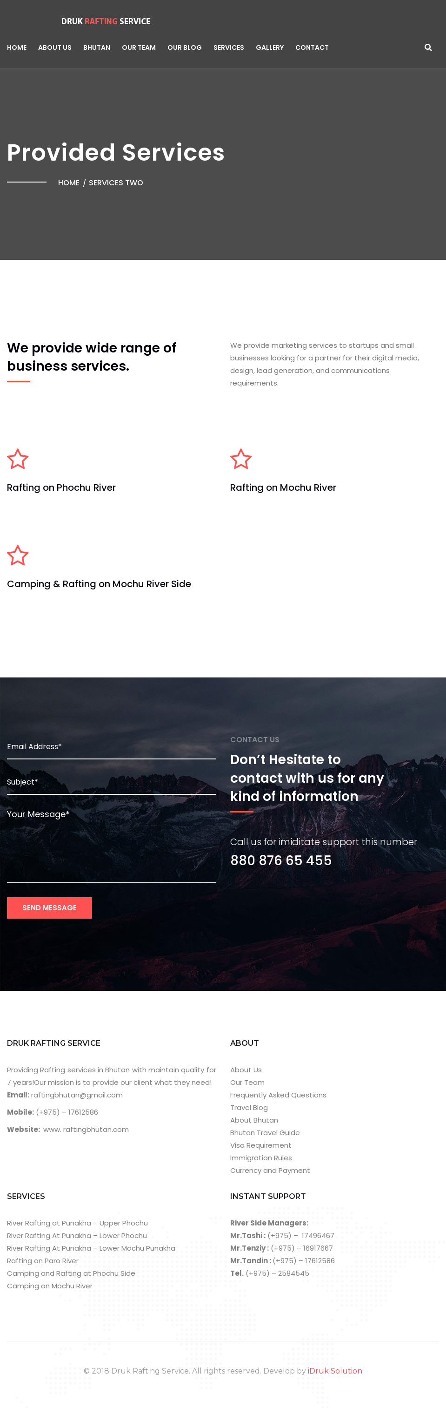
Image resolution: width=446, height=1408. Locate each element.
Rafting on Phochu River (61, 487)
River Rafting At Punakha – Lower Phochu (77, 1235)
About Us (55, 47)
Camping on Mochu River (50, 1286)
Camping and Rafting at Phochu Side (71, 1273)
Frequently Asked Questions (278, 1095)
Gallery (270, 47)
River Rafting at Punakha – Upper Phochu (77, 1223)
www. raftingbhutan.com (86, 1129)
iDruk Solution (335, 1371)
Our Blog (184, 47)
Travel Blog (249, 1107)
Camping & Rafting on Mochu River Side (99, 583)
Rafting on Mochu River (283, 487)
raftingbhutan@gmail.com (76, 1095)
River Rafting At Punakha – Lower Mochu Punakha (91, 1248)
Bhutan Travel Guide (265, 1132)
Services (228, 47)
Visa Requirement (261, 1145)
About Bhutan (254, 1120)
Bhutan (96, 47)
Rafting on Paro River (43, 1261)
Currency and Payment (270, 1170)
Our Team (139, 47)
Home (17, 47)
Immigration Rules (261, 1158)
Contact (312, 47)
